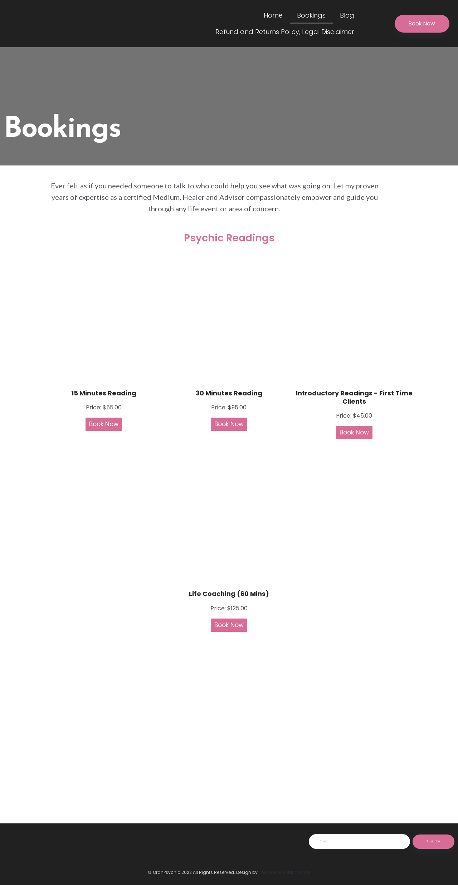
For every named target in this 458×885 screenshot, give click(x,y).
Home (273, 15)
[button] (421, 24)
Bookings (311, 15)
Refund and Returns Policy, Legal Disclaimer (284, 31)
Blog (347, 15)
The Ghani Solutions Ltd (284, 872)
